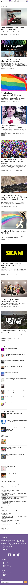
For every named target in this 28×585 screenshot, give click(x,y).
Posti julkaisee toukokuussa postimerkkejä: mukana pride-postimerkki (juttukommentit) (13, 487)
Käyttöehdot (5, 574)
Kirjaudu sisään (6, 565)
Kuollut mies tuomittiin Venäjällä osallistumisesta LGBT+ (16, 428)
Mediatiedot (5, 549)
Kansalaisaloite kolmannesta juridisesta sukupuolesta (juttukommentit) (13, 523)
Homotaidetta (11, 474)
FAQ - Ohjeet (5, 562)
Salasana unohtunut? (7, 567)
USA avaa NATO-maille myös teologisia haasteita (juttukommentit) (12, 510)
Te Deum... (2, 435)
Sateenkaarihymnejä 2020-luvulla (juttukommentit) (10, 484)
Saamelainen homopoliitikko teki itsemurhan (9, 505)
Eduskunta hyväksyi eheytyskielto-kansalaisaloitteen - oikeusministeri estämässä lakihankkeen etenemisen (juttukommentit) (13, 498)
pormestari (3, 462)
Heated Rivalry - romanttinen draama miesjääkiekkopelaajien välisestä (16, 421)
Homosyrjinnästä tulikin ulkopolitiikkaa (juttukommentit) (11, 520)
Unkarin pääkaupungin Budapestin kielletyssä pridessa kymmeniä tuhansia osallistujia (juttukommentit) (14, 501)
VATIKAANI (8, 440)
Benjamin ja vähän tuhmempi (14, 413)
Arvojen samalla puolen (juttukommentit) (8, 526)
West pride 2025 (5, 507)
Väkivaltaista (11, 466)
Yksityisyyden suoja (7, 573)
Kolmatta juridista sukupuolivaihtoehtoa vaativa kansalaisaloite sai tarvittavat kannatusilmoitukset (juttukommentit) (14, 517)
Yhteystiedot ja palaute (7, 546)
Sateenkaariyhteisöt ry (7, 551)
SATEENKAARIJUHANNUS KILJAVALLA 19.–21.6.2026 (10, 490)
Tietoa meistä (6, 548)
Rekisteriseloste (6, 576)
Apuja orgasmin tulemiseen (6, 513)
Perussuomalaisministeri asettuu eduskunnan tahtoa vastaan (15, 455)
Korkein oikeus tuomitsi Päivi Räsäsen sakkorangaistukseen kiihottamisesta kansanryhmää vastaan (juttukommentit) (14, 494)
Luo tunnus (5, 564)
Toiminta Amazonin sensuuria (13, 447)
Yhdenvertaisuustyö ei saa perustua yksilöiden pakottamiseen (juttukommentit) (12, 529)
